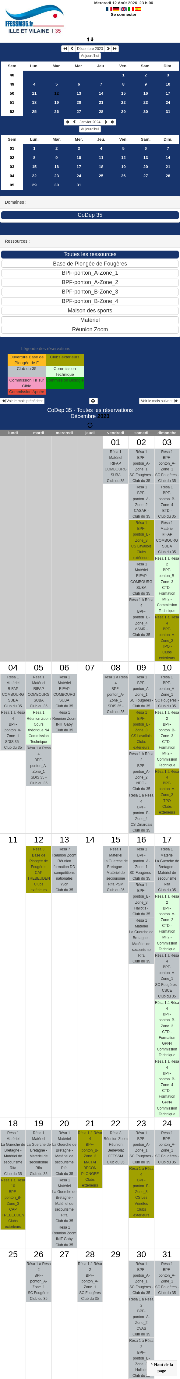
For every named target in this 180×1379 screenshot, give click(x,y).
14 (101, 93)
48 (12, 75)
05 (12, 185)
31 (168, 111)
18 (34, 102)
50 (12, 93)
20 (78, 102)
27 (78, 111)
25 (34, 111)
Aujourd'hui (90, 56)
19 (56, 102)
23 (145, 102)
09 (141, 667)
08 (115, 667)
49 (12, 84)
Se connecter (123, 14)
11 (34, 93)
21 (101, 102)
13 (78, 93)
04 (12, 176)
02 (12, 157)
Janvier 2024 (90, 122)
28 (101, 111)
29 (123, 111)
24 (168, 102)
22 (123, 102)
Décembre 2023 (90, 49)
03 (12, 166)
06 (64, 667)
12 (123, 157)
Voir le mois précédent (22, 401)
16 (145, 93)
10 (168, 84)
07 (90, 667)
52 (12, 111)
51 (12, 102)
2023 (103, 416)
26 (56, 111)
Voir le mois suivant (159, 401)
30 (145, 111)
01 (12, 148)
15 (123, 93)
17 (168, 93)
